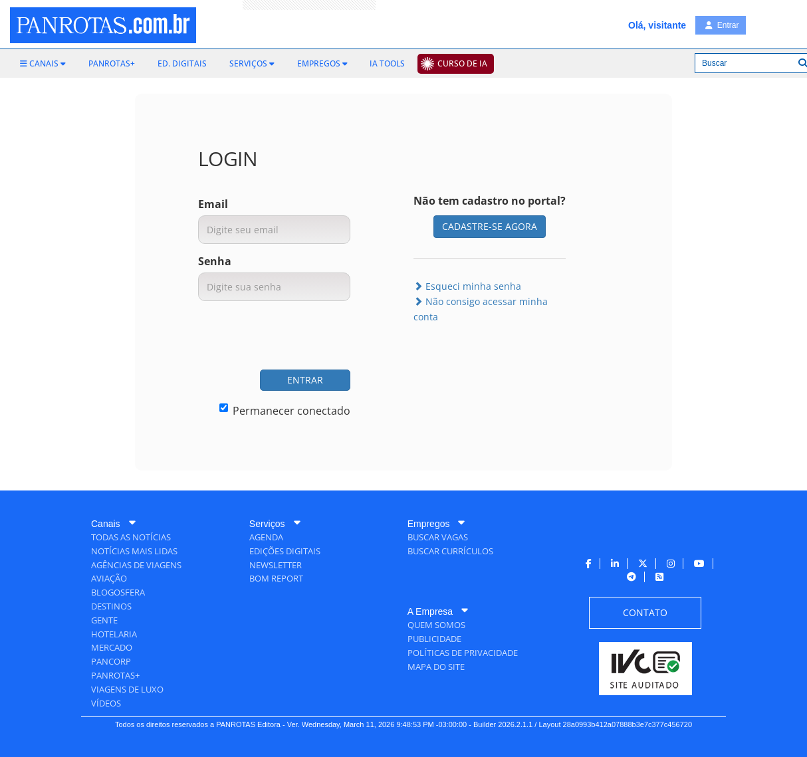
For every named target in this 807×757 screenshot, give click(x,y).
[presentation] (249, 337)
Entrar (722, 25)
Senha (214, 261)
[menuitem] (43, 64)
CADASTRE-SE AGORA (489, 226)
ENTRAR (305, 380)
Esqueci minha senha (467, 286)
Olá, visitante (657, 25)
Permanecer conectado (284, 410)
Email (213, 204)
